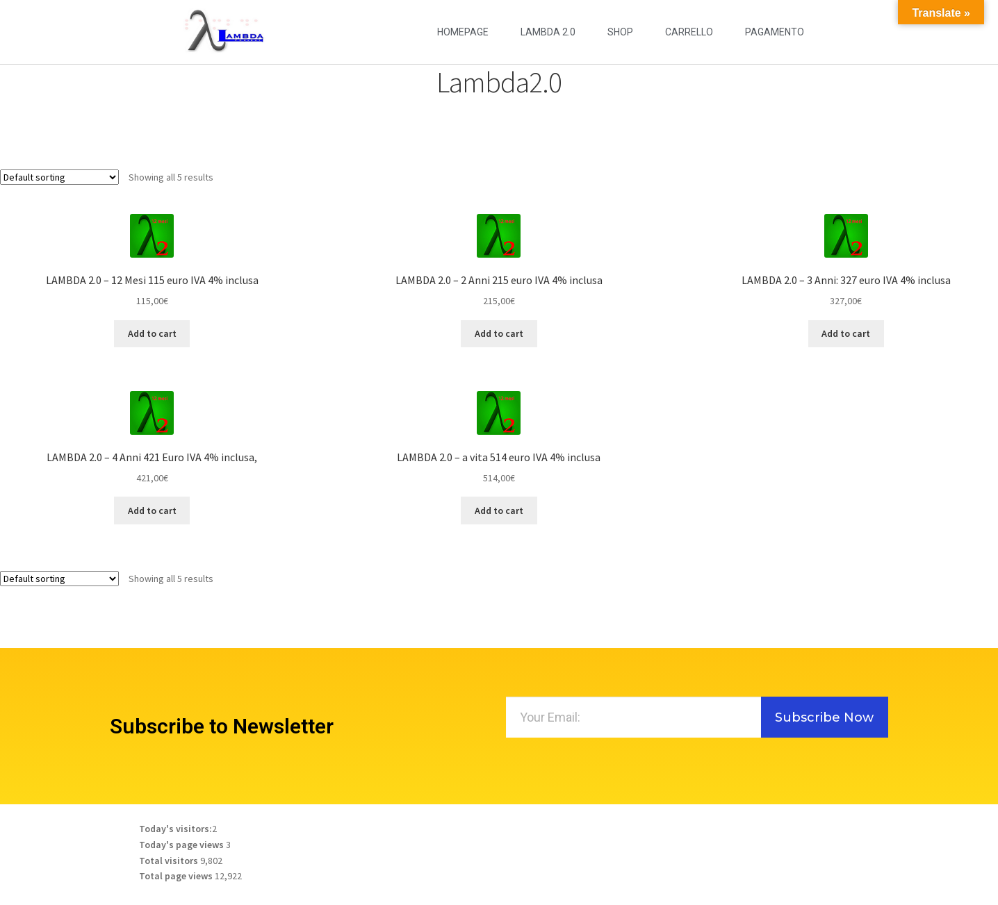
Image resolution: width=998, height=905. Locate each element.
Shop (620, 32)
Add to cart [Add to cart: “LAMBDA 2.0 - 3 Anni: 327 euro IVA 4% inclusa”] (845, 333)
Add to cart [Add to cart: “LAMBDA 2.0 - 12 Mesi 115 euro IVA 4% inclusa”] (152, 333)
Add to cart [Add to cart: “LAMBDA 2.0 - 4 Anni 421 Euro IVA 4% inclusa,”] (152, 510)
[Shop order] (59, 177)
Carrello (689, 32)
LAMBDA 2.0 (548, 32)
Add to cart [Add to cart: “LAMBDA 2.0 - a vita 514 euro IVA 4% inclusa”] (499, 510)
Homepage (463, 32)
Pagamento (774, 32)
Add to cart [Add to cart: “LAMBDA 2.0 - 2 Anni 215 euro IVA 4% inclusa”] (499, 333)
